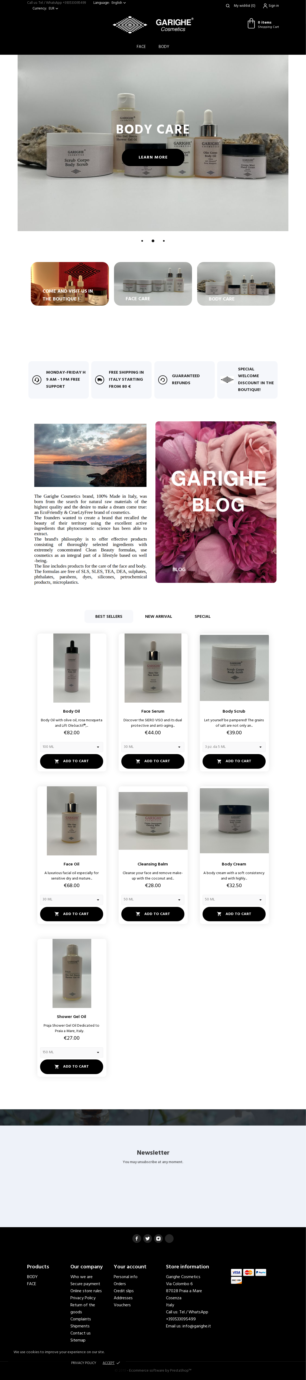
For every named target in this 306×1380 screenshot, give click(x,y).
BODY (164, 47)
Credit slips (124, 1291)
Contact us (80, 1333)
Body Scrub (234, 711)
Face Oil (71, 864)
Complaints (80, 1319)
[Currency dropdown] (54, 8)
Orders (120, 1284)
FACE (31, 1284)
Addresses (123, 1298)
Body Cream (234, 864)
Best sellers (108, 616)
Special (203, 616)
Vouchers (122, 1305)
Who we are (81, 1277)
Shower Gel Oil (71, 1016)
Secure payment (85, 1284)
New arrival (158, 616)
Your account (130, 1267)
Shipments (80, 1326)
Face (141, 47)
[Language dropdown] (119, 3)
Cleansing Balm (153, 864)
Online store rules (86, 1291)
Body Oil (71, 711)
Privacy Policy (83, 1298)
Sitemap (78, 1340)
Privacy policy (83, 1363)
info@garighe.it (197, 1326)
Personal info (126, 1277)
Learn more (166, 157)
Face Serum (152, 711)
